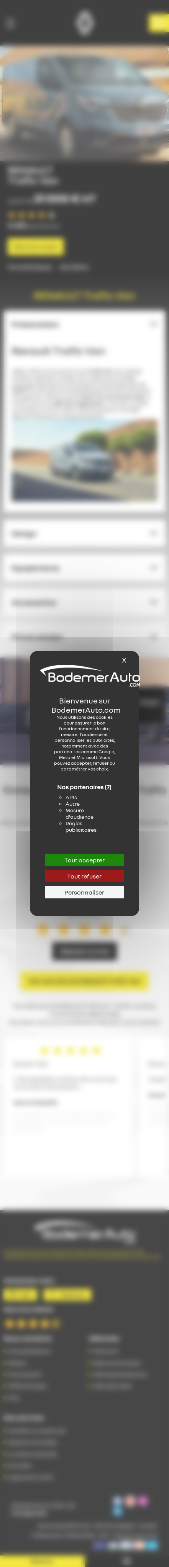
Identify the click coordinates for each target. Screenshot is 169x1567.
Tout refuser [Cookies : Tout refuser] (84, 876)
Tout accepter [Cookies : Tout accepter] (84, 860)
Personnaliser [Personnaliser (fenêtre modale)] (84, 892)
